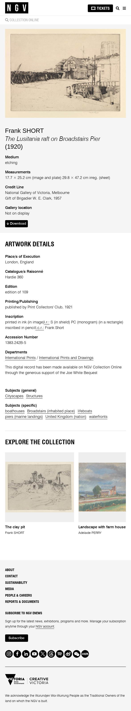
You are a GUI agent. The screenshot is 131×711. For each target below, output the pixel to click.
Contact (11, 576)
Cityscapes (14, 396)
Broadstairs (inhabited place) (51, 411)
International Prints (20, 358)
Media (9, 589)
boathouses (15, 411)
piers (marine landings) (24, 417)
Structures (34, 396)
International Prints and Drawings (66, 358)
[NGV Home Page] (16, 8)
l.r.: (46, 322)
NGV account (45, 626)
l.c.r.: (39, 328)
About (9, 570)
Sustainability (16, 582)
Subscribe (16, 638)
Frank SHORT (24, 130)
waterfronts (98, 417)
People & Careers (18, 595)
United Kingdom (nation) (65, 417)
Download (16, 224)
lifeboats (85, 411)
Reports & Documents (22, 602)
